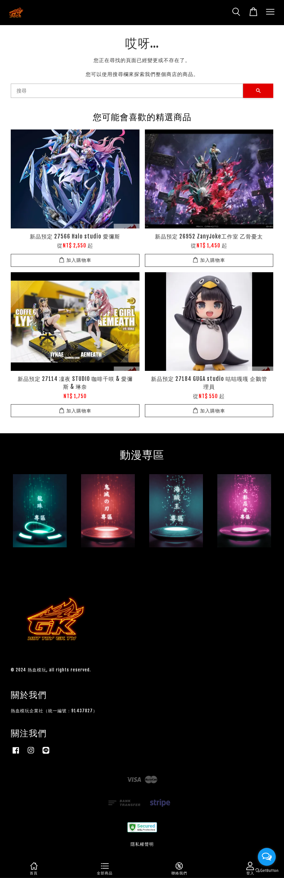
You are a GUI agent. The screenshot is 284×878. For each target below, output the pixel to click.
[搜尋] (127, 91)
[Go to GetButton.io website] (266, 870)
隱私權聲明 (142, 844)
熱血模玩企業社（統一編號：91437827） (54, 710)
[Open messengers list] (267, 857)
